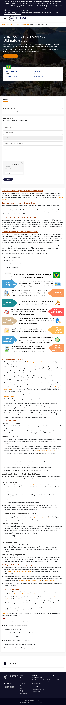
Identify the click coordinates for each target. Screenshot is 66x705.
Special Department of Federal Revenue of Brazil (23, 594)
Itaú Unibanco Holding (34, 581)
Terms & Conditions (29, 700)
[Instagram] (8, 687)
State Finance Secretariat (54, 545)
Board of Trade (24, 428)
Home (3, 24)
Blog (21, 691)
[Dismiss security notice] (64, 8)
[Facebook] (5, 687)
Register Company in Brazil (22, 24)
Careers (22, 688)
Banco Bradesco (49, 581)
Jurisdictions (10, 24)
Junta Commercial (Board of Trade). (45, 450)
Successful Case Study (10, 111)
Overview (6, 104)
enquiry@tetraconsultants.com (12, 14)
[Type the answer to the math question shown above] (14, 173)
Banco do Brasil (22, 581)
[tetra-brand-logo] (14, 18)
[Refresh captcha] (22, 163)
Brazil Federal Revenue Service (43, 518)
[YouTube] (10, 687)
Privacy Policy (38, 700)
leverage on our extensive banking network (19, 571)
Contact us (5, 613)
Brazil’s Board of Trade (37, 485)
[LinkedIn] (13, 687)
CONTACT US (10, 56)
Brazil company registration (35, 362)
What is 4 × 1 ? (9, 169)
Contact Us (23, 693)
